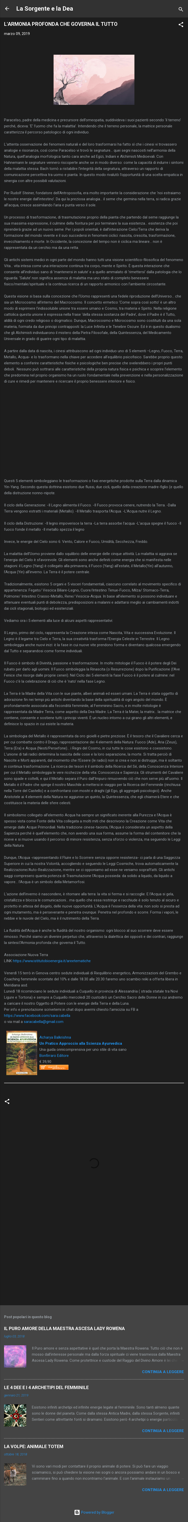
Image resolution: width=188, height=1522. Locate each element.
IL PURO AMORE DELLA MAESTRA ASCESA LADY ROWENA (64, 1328)
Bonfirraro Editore (54, 1055)
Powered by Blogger (94, 1512)
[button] (181, 25)
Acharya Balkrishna (55, 1037)
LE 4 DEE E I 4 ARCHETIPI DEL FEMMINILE (46, 1387)
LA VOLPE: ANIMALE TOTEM (33, 1446)
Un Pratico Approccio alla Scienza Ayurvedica (80, 1043)
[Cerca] (181, 10)
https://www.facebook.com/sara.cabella (37, 1015)
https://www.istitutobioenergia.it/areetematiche (52, 961)
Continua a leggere (163, 1372)
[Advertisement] (94, 1261)
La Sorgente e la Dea (44, 8)
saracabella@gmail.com (43, 1021)
